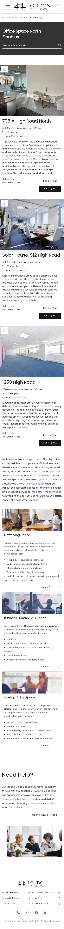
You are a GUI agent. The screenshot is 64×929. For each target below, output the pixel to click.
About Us (37, 898)
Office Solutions (11, 898)
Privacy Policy (40, 903)
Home (5, 17)
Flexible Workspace (43, 892)
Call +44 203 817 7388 (44, 814)
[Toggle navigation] (8, 7)
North (23, 17)
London (14, 17)
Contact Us (8, 903)
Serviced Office (10, 892)
